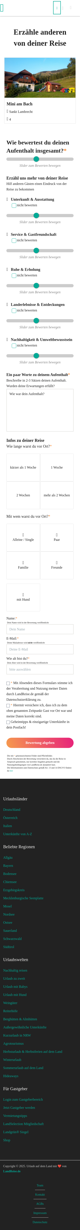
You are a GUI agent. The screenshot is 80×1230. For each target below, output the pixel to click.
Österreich (10, 818)
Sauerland (10, 930)
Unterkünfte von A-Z (17, 834)
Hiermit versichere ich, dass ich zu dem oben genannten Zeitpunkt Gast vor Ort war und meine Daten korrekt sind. (39, 710)
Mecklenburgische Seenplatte (23, 898)
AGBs (40, 1203)
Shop (6, 1140)
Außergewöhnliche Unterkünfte (25, 1027)
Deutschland (11, 809)
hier (11, 771)
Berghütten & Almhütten (20, 1019)
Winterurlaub (12, 1060)
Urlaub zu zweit (14, 978)
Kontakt (40, 1194)
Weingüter (10, 1003)
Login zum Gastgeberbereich (23, 1099)
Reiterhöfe (10, 1011)
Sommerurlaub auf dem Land (23, 1068)
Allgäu (8, 857)
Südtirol (8, 947)
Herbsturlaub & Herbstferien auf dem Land (32, 1051)
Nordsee (9, 914)
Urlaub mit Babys (15, 986)
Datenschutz (40, 1222)
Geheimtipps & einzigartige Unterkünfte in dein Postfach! (37, 724)
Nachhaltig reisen (15, 970)
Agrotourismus (13, 1043)
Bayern (8, 865)
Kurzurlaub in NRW (17, 1035)
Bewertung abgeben (40, 743)
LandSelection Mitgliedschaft (23, 1124)
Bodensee (9, 874)
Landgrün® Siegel (15, 1132)
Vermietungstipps (15, 1116)
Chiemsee (10, 882)
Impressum (40, 1213)
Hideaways (10, 1076)
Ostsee (7, 922)
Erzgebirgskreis (14, 890)
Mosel (7, 906)
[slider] (36, 159)
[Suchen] (57, 7)
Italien (7, 826)
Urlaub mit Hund (14, 995)
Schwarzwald (12, 939)
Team (40, 1185)
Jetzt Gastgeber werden (19, 1107)
